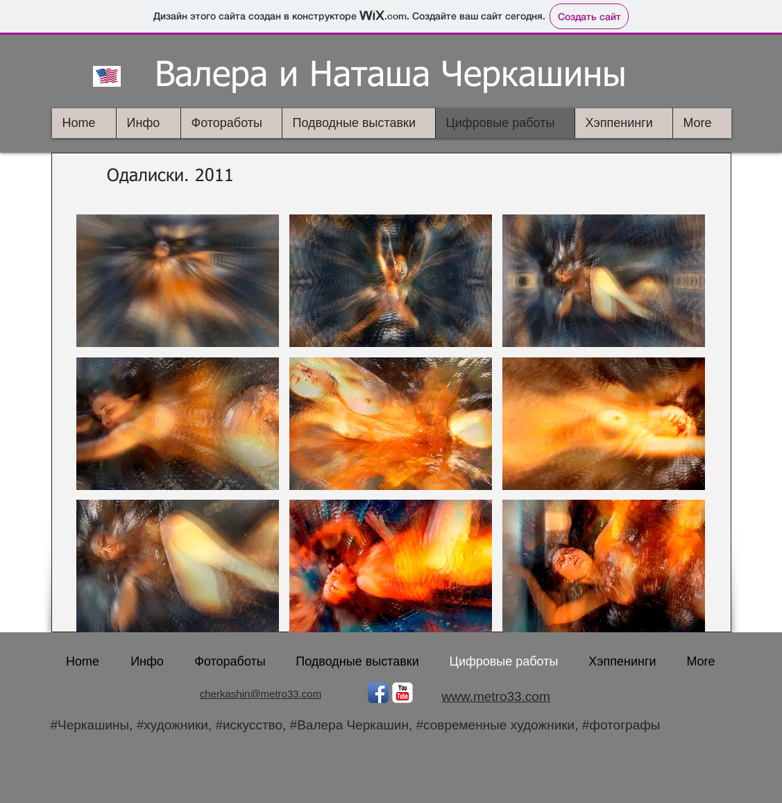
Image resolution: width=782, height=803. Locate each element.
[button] (177, 280)
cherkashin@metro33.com (260, 694)
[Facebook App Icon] (378, 692)
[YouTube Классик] (402, 692)
